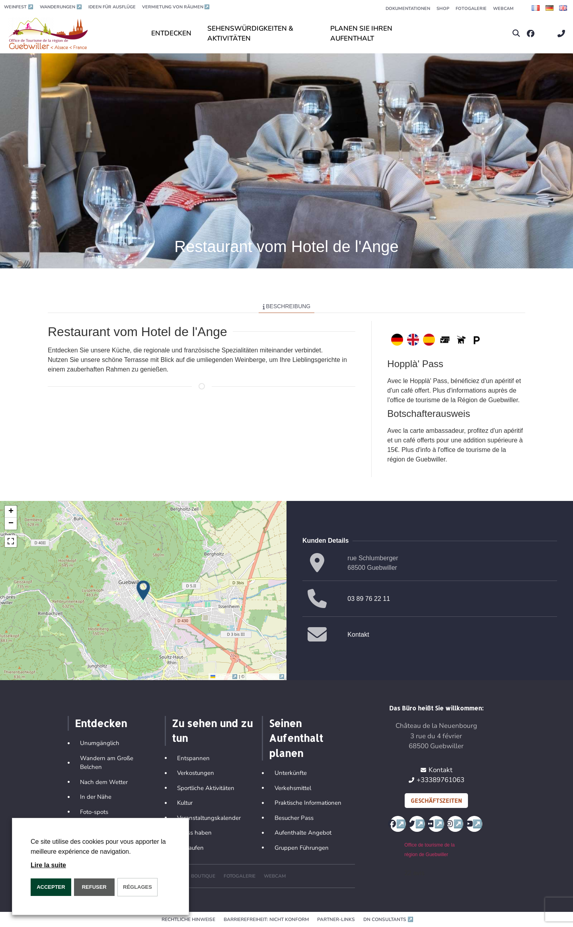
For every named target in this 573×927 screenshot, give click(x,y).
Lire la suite (48, 865)
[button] (516, 33)
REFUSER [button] (94, 887)
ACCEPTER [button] (51, 887)
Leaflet (224, 676)
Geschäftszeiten (436, 800)
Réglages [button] (137, 887)
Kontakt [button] (358, 634)
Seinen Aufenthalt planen (296, 738)
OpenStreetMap (265, 676)
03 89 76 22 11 (368, 598)
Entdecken (101, 723)
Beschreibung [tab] (287, 306)
